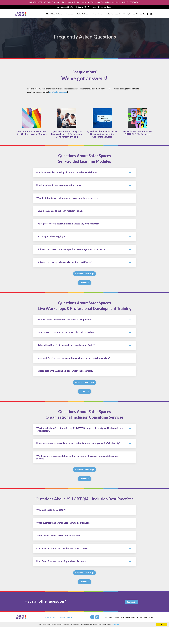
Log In (142, 14)
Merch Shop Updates (55, 14)
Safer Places (98, 14)
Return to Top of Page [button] (84, 275)
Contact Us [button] (84, 284)
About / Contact (130, 14)
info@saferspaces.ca (58, 92)
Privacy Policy (51, 621)
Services (71, 14)
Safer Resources (114, 14)
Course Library (65, 621)
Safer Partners (84, 14)
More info (115, 624)
